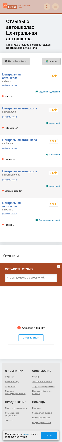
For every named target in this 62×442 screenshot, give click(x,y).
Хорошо (49, 435)
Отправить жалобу (41, 418)
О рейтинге (10, 386)
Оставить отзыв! (31, 338)
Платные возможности (16, 408)
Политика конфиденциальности (15, 392)
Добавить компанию (42, 382)
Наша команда (12, 382)
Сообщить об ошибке (42, 413)
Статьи (35, 377)
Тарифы (9, 420)
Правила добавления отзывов (42, 392)
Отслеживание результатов (12, 414)
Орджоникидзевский (49, 91)
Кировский (54, 123)
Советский (54, 154)
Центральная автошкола (11, 76)
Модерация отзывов (41, 422)
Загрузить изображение (43, 386)
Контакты (36, 408)
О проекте (9, 377)
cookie (26, 434)
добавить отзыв (9, 85)
